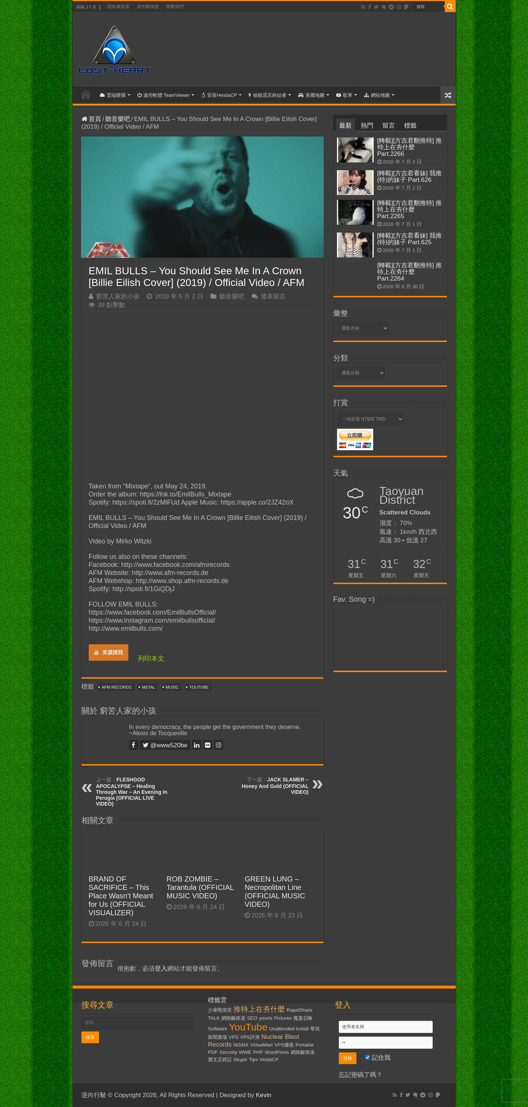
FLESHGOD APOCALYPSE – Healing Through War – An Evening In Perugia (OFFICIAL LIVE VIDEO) (132, 792)
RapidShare (299, 1010)
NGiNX (240, 1045)
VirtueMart (261, 1045)
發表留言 (273, 296)
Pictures (283, 1018)
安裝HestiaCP (219, 95)
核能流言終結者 (267, 95)
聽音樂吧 (117, 119)
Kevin (264, 1095)
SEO (252, 1018)
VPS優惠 (284, 1045)
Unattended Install (288, 1028)
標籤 (410, 125)
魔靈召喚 (302, 1018)
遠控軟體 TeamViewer (164, 95)
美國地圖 (311, 95)
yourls (265, 1018)
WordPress (277, 1052)
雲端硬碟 (113, 95)
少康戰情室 (220, 1010)
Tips (253, 1059)
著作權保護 (148, 6)
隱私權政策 (118, 6)
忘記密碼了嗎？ (360, 1074)
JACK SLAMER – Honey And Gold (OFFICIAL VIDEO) (275, 786)
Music (172, 687)
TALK (214, 1018)
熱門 (367, 125)
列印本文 (151, 658)
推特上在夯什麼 (259, 1009)
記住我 (377, 1057)
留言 (388, 125)
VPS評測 (250, 1037)
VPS (234, 1037)
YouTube (199, 687)
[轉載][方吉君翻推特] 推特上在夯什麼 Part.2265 (409, 209)
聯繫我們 (175, 6)
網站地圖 (377, 95)
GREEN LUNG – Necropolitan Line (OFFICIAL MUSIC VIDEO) (275, 891)
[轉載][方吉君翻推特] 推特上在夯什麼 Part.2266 (409, 147)
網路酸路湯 (233, 1018)
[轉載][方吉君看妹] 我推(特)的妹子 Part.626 (409, 176)
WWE (245, 1052)
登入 (161, 968)
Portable (305, 1045)
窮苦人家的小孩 (118, 296)
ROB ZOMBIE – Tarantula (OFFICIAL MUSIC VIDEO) (200, 887)
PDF (213, 1052)
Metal (148, 687)
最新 (345, 125)
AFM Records (116, 687)
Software (217, 1028)
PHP (258, 1052)
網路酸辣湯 (303, 1052)
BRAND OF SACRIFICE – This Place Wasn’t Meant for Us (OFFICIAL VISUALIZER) (121, 896)
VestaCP (269, 1059)
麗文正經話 (220, 1059)
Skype (240, 1059)
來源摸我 (108, 652)
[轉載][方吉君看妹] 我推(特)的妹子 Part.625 (409, 239)
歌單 (344, 95)
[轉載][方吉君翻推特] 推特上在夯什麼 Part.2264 (409, 272)
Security (228, 1052)
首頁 (85, 94)
